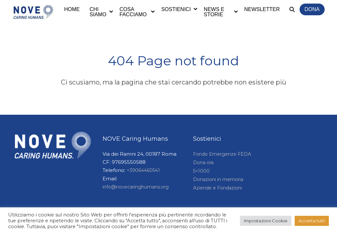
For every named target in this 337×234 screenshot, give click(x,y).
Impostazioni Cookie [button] (266, 220)
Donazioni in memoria (218, 179)
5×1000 (201, 171)
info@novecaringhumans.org (136, 187)
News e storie (214, 11)
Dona (311, 9)
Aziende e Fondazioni (217, 188)
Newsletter (262, 9)
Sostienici (176, 9)
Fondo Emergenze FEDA (222, 154)
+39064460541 (143, 170)
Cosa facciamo (133, 11)
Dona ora (203, 162)
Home (72, 9)
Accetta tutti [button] (312, 220)
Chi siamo (98, 11)
